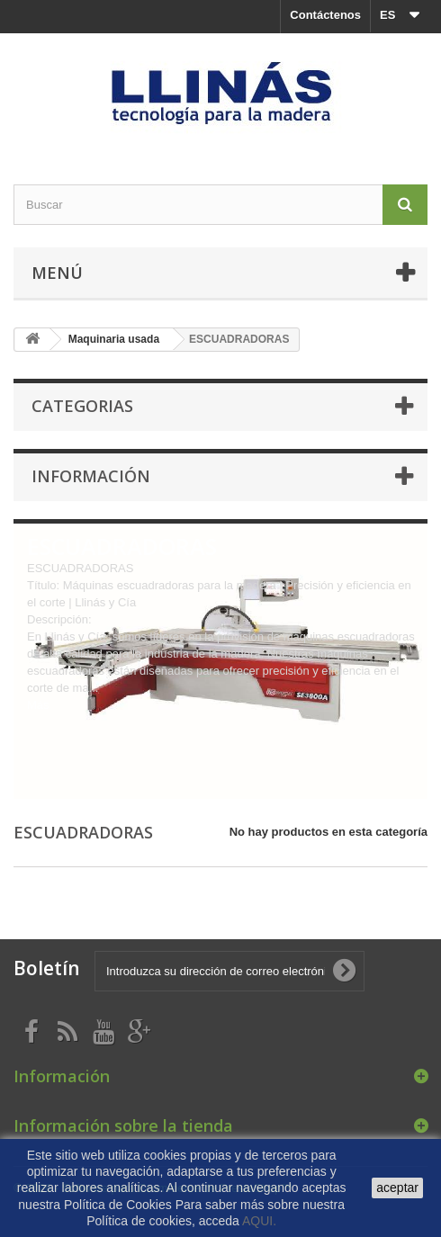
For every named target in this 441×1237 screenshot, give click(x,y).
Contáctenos (325, 15)
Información (91, 476)
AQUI (259, 1221)
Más (38, 705)
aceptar (397, 1187)
